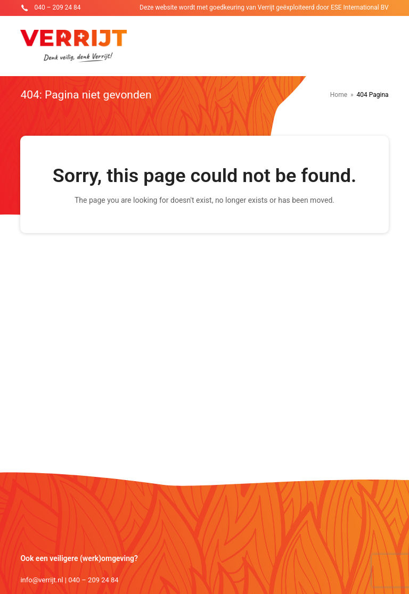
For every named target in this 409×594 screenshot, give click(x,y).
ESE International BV (360, 7)
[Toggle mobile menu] (383, 46)
